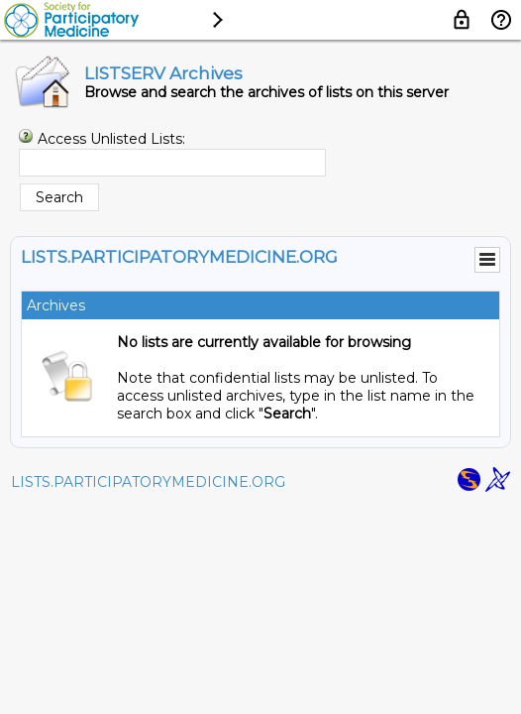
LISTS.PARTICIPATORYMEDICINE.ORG (148, 482)
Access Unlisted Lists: (111, 139)
